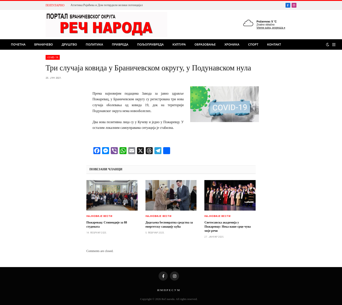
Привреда (120, 44)
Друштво (69, 44)
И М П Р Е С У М (168, 290)
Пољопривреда (150, 44)
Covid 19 (52, 57)
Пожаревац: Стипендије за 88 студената (106, 224)
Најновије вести (99, 216)
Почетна (18, 44)
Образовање (205, 44)
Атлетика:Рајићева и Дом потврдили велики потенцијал (106, 5)
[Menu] (333, 44)
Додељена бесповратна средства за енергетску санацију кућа (169, 224)
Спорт (253, 44)
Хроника (231, 44)
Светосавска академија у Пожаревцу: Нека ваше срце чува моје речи (227, 226)
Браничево (43, 44)
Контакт (274, 44)
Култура (179, 44)
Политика (94, 44)
